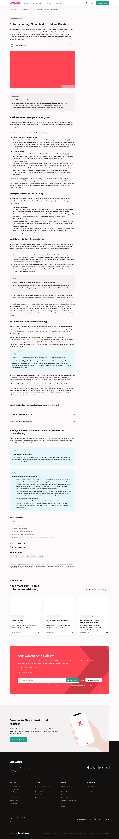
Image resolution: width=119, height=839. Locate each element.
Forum (62, 803)
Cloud (22, 557)
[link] (16, 762)
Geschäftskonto (14, 797)
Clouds (67, 154)
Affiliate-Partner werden (67, 797)
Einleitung (15, 522)
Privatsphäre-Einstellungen (66, 833)
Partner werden (65, 794)
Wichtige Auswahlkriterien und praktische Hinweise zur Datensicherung (33, 537)
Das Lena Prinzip (39, 797)
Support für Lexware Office (68, 786)
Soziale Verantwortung (93, 792)
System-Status (65, 789)
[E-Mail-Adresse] (48, 680)
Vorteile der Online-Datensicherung (22, 531)
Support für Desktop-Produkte (68, 800)
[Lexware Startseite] (15, 3)
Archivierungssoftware (50, 488)
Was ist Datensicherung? (19, 525)
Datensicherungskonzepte (19, 528)
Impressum (106, 833)
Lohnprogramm (14, 794)
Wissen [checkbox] (37, 782)
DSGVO (41, 557)
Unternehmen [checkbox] (91, 782)
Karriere (89, 794)
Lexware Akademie (40, 792)
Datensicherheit (51, 107)
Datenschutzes (14, 386)
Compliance (99, 833)
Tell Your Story (39, 794)
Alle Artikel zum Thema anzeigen (96, 590)
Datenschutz (14, 557)
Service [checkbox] (63, 782)
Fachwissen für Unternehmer (42, 786)
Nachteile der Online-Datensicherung (23, 534)
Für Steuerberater (65, 792)
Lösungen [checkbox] (13, 782)
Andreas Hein (22, 45)
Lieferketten (91, 833)
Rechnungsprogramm (15, 789)
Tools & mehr (38, 789)
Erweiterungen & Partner (16, 803)
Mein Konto (64, 806)
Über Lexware (90, 786)
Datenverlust (54, 105)
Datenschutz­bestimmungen (78, 685)
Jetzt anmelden (17, 740)
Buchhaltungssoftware (15, 792)
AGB (91, 685)
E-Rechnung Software (15, 786)
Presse (88, 789)
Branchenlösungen (14, 800)
